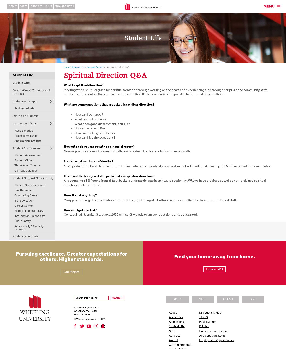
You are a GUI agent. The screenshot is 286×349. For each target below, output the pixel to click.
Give (49, 6)
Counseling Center (26, 195)
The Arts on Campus (27, 165)
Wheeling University (143, 6)
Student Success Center (30, 185)
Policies (204, 326)
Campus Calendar (25, 170)
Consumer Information (214, 331)
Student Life (21, 82)
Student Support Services (30, 178)
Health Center (23, 190)
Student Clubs (23, 160)
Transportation (24, 200)
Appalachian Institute (28, 141)
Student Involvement (27, 148)
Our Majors (72, 272)
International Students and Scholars (31, 92)
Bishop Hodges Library (28, 211)
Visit (23, 6)
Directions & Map (210, 312)
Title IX (203, 317)
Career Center (23, 205)
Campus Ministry (24, 123)
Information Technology (29, 216)
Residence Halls (24, 108)
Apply (13, 6)
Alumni (173, 340)
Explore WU (214, 269)
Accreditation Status (212, 335)
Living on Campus (25, 101)
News (172, 331)
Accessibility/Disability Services (29, 228)
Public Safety (22, 221)
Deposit (36, 6)
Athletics (174, 335)
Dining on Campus (25, 116)
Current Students (180, 345)
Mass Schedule (24, 130)
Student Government (28, 155)
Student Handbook (25, 236)
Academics (176, 317)
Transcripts (64, 6)
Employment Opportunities (216, 340)
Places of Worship (25, 136)
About (173, 312)
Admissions (176, 322)
